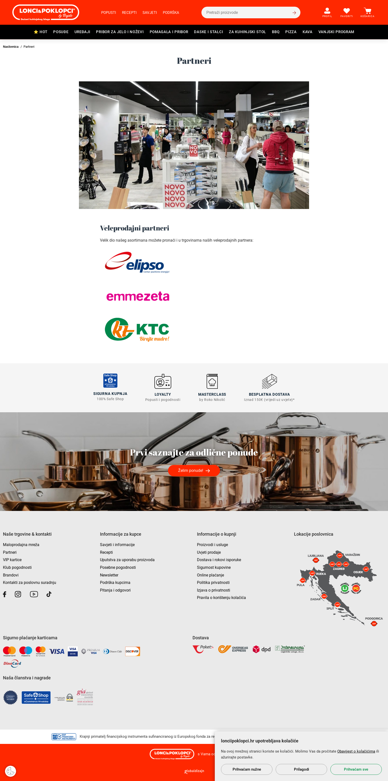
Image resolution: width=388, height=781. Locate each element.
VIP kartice (12, 559)
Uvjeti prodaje (209, 552)
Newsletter (109, 574)
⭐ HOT (41, 32)
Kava (308, 32)
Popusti (108, 12)
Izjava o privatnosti (213, 589)
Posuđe (60, 32)
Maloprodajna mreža (21, 544)
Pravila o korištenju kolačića (221, 597)
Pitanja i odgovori (115, 589)
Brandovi (11, 574)
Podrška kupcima (115, 582)
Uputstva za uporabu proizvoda (127, 559)
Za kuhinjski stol (247, 32)
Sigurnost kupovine (214, 567)
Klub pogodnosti (17, 567)
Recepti (129, 12)
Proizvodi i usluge (212, 544)
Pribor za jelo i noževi (120, 32)
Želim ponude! (190, 470)
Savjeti (150, 12)
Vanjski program (336, 32)
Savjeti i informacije (117, 544)
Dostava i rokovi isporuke (219, 559)
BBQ (275, 32)
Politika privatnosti (213, 582)
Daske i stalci (208, 32)
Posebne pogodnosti (118, 567)
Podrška (171, 12)
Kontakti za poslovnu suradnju (29, 582)
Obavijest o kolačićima (356, 751)
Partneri (10, 552)
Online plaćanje (210, 574)
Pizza (291, 32)
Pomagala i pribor (169, 32)
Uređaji (82, 32)
